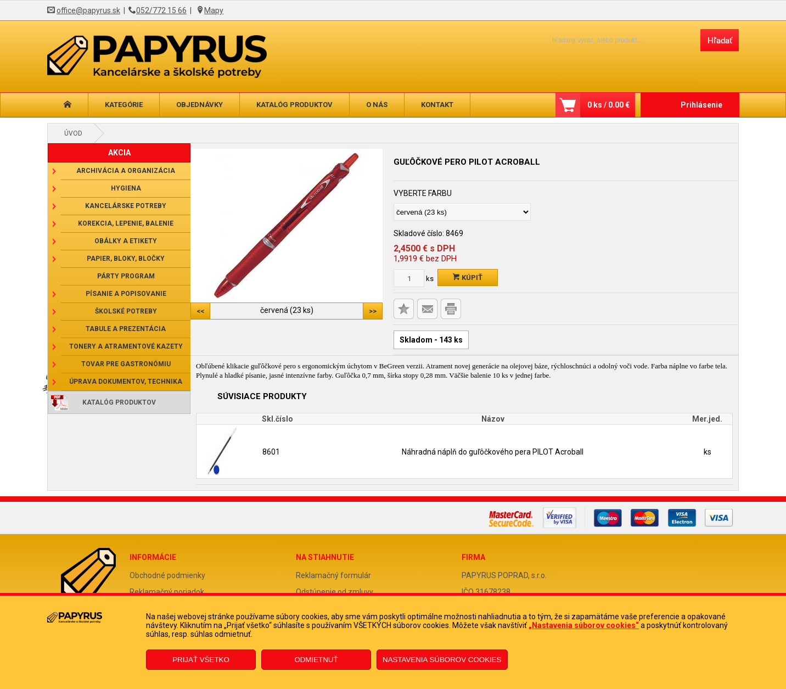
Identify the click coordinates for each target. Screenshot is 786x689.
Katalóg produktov (294, 104)
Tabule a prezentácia (126, 329)
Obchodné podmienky (167, 575)
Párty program (126, 276)
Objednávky (199, 104)
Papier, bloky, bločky (126, 258)
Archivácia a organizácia (125, 171)
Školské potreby (126, 311)
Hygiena (126, 188)
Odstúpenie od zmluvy (334, 591)
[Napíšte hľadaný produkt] (616, 40)
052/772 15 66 (161, 10)
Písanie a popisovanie (126, 294)
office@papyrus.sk (88, 10)
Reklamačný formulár (333, 575)
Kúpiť (467, 277)
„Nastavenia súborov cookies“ (584, 625)
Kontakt (437, 104)
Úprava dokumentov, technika (125, 381)
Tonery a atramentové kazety (126, 346)
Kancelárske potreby (125, 206)
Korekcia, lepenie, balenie (125, 223)
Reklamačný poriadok (167, 591)
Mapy (213, 10)
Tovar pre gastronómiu (126, 364)
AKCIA (119, 152)
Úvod (73, 133)
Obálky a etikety (125, 241)
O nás (377, 104)
